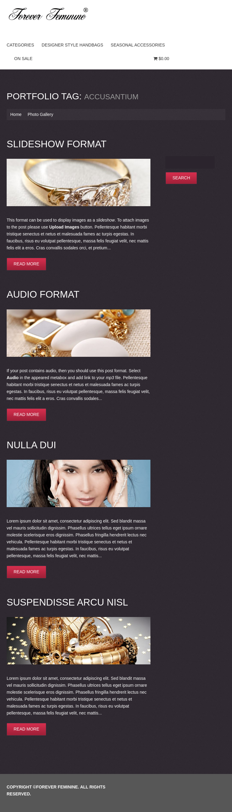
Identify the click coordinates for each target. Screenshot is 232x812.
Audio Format (41, 293)
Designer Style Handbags (72, 45)
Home (15, 114)
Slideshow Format (54, 144)
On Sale (23, 58)
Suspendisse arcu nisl (64, 600)
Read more (26, 263)
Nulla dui (30, 443)
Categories (20, 45)
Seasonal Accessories (138, 45)
